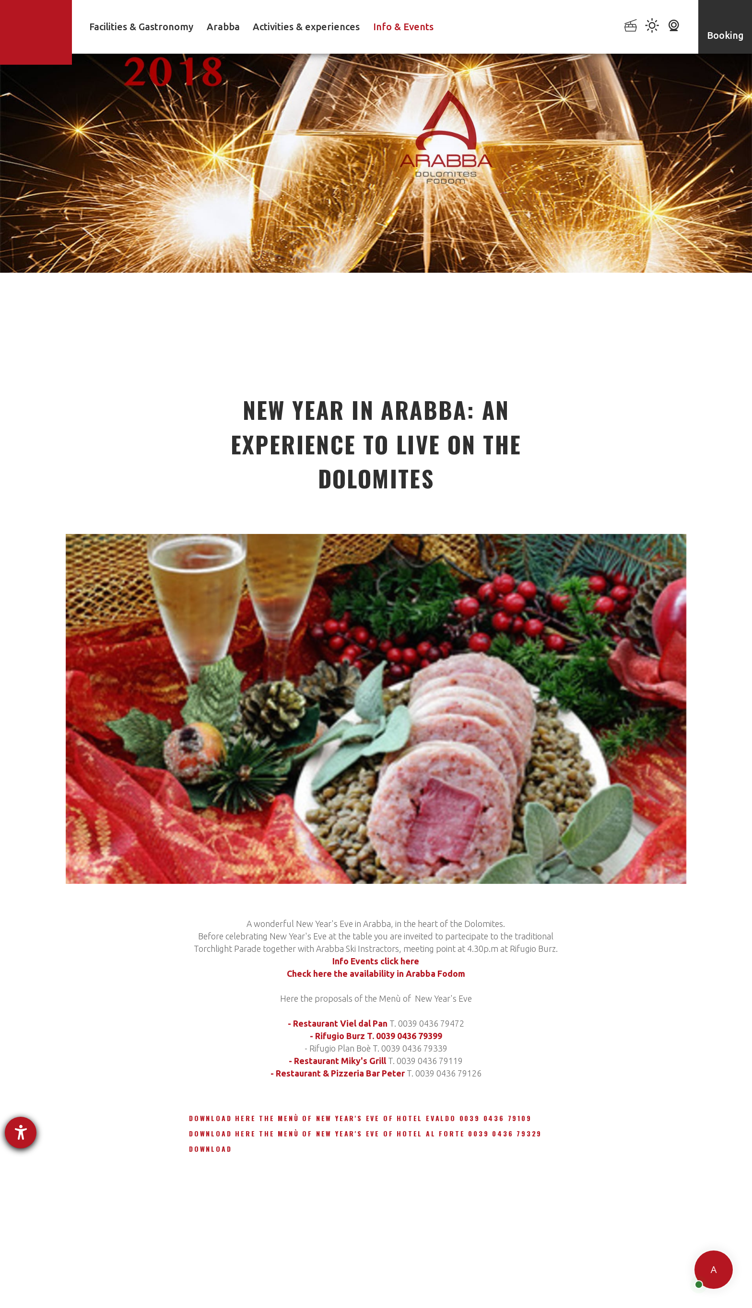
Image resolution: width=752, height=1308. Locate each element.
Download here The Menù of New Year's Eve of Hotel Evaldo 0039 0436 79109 (360, 1118)
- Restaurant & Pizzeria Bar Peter (337, 1073)
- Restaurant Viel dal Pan (338, 1023)
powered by (99, 1292)
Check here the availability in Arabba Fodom (376, 973)
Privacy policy (299, 1277)
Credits (540, 1277)
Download (210, 1149)
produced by (598, 1279)
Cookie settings (449, 1277)
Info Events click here (375, 961)
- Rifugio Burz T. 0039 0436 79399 (376, 1036)
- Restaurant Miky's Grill (337, 1060)
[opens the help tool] (20, 1132)
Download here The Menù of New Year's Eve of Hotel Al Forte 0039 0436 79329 (365, 1133)
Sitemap (501, 1277)
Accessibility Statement (373, 1277)
